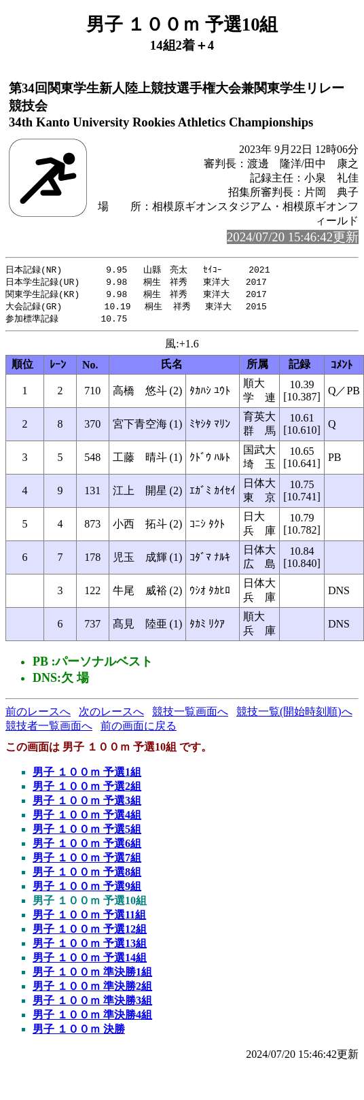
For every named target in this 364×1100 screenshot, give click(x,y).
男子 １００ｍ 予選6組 (87, 847)
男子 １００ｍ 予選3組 (87, 804)
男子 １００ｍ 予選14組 (90, 961)
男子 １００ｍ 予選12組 (90, 932)
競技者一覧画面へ (48, 729)
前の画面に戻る (139, 729)
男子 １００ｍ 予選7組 (87, 861)
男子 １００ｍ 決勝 (79, 1032)
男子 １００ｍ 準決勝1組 (92, 975)
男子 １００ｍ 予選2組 (87, 789)
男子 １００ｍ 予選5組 (87, 832)
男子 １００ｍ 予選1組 (87, 775)
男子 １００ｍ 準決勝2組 (92, 989)
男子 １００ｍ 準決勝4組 (92, 1018)
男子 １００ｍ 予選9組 (87, 889)
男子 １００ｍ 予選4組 (87, 818)
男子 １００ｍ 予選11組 (89, 918)
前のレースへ (38, 715)
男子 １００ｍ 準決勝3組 (92, 1004)
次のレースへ (111, 715)
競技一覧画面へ (190, 715)
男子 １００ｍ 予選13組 (90, 946)
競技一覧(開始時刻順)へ (294, 715)
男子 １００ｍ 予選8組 (87, 875)
